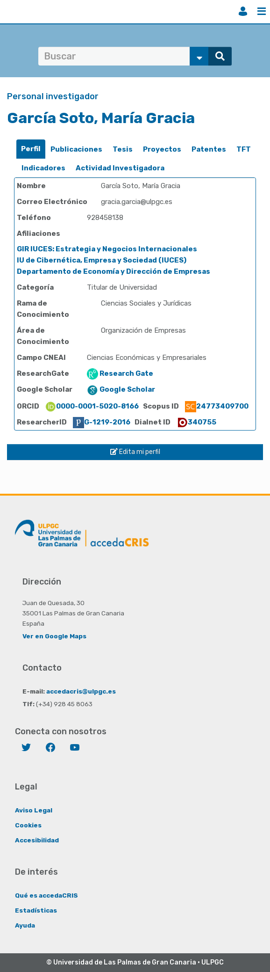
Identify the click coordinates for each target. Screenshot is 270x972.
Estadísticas (36, 910)
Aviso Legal (33, 810)
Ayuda (25, 925)
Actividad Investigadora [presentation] (120, 168)
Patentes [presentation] (209, 149)
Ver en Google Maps (54, 636)
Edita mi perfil (135, 452)
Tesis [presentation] (123, 149)
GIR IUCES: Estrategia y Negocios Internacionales (107, 249)
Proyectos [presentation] (162, 149)
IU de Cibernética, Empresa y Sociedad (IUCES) (101, 260)
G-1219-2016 (101, 422)
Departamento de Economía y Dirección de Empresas (113, 271)
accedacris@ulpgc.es (81, 691)
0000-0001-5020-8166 (92, 406)
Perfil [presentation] (31, 149)
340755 (196, 422)
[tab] (30, 149)
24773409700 (217, 406)
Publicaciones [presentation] (76, 149)
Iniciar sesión (243, 11)
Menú (261, 11)
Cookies (28, 825)
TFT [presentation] (243, 149)
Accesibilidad (37, 840)
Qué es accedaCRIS (46, 895)
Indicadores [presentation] (43, 168)
